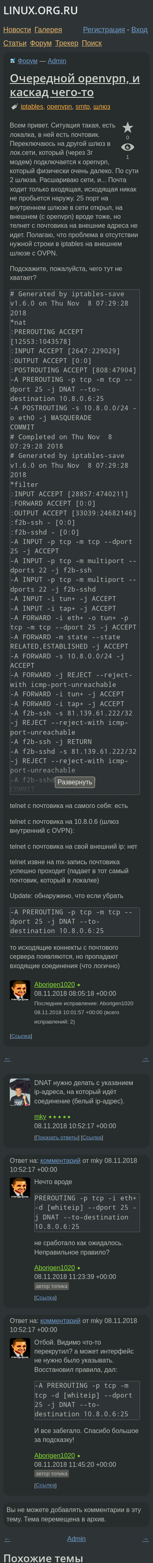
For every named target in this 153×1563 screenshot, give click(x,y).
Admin (57, 60)
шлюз (102, 106)
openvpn (59, 106)
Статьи (15, 43)
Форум (40, 43)
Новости (17, 30)
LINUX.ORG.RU (40, 10)
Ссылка (21, 1036)
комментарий (60, 1160)
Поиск (92, 43)
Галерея (48, 30)
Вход (139, 30)
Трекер (66, 43)
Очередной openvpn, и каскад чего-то (75, 84)
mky (40, 1116)
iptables (32, 106)
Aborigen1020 (54, 984)
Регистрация (104, 30)
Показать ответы (57, 1137)
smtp (82, 106)
